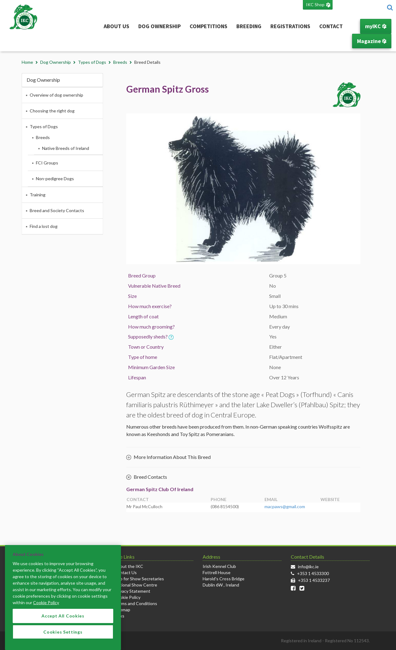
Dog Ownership (159, 26)
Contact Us (125, 572)
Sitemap (122, 609)
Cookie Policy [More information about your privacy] (46, 610)
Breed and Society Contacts (57, 210)
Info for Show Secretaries (139, 578)
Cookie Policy (127, 597)
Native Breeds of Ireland (65, 148)
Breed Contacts (146, 477)
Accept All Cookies (62, 624)
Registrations (290, 26)
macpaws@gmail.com (285, 506)
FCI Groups (47, 162)
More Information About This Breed (168, 457)
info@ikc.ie (308, 566)
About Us (116, 26)
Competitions (208, 26)
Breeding (248, 26)
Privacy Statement (132, 591)
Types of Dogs (92, 62)
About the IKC (128, 566)
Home (27, 62)
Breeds (120, 62)
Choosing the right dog (52, 110)
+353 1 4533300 (313, 573)
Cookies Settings (62, 640)
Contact (331, 26)
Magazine (371, 41)
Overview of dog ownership (56, 95)
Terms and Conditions (135, 603)
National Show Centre (135, 584)
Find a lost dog (44, 226)
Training (37, 194)
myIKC (375, 26)
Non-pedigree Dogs (55, 178)
